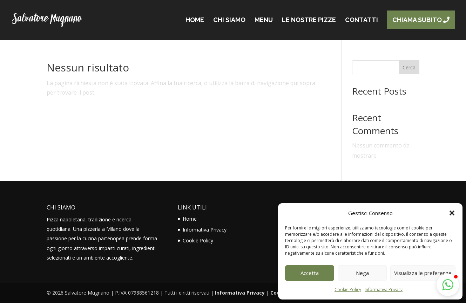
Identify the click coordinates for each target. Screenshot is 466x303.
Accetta (309, 272)
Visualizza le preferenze (423, 272)
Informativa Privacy (384, 289)
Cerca (409, 67)
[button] (451, 212)
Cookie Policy (348, 289)
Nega (362, 272)
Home (190, 218)
